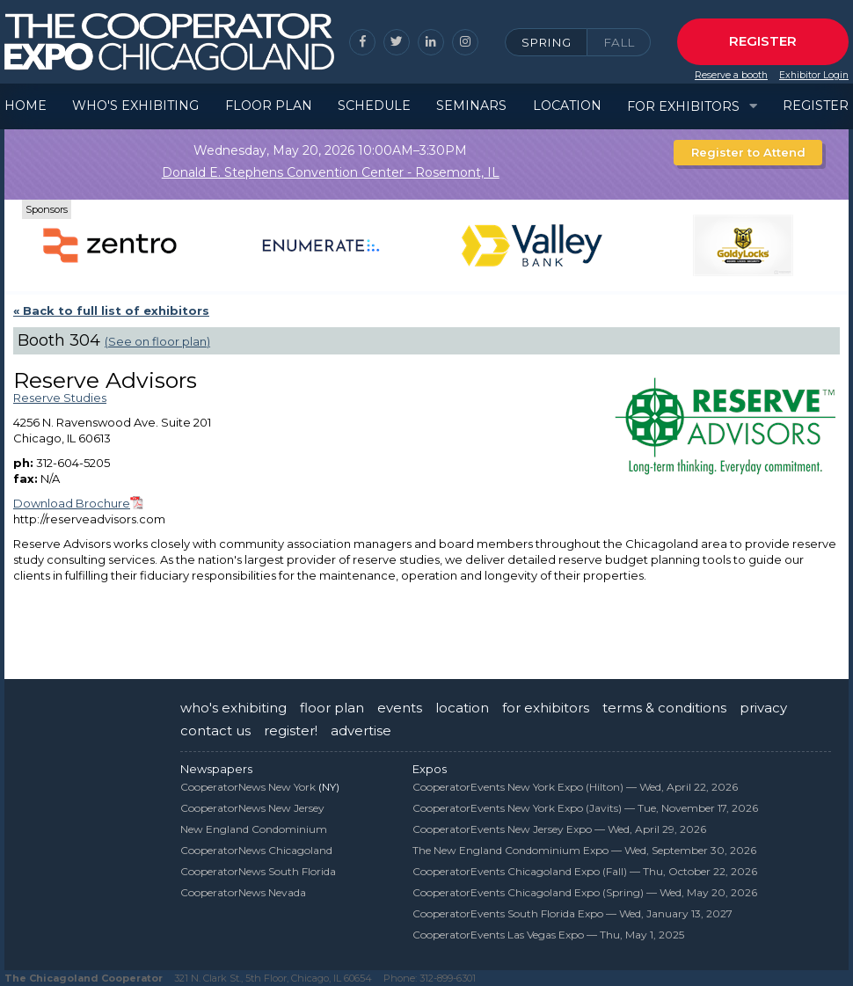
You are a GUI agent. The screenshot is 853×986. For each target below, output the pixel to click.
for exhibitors (545, 707)
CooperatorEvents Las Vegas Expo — (548, 934)
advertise (361, 730)
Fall (618, 42)
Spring (546, 42)
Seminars (471, 105)
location (462, 707)
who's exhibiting (233, 707)
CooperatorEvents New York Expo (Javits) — (585, 807)
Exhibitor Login (814, 75)
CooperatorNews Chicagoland (256, 850)
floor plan (332, 707)
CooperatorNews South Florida (258, 871)
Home (25, 105)
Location (567, 105)
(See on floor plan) (157, 341)
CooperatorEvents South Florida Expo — (572, 913)
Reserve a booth (731, 75)
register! (290, 730)
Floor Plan (268, 105)
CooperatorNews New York (248, 786)
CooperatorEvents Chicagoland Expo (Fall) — (584, 871)
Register (763, 41)
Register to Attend (748, 152)
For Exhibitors (683, 106)
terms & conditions (664, 707)
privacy (763, 707)
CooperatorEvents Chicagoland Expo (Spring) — (584, 892)
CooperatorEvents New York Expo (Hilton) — (575, 786)
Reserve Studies (59, 398)
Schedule (374, 105)
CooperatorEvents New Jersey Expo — (559, 829)
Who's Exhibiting (135, 105)
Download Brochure (71, 503)
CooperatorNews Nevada (243, 892)
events (399, 707)
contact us (215, 730)
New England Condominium (253, 829)
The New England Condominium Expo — (584, 850)
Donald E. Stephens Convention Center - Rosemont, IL (330, 172)
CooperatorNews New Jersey (252, 807)
